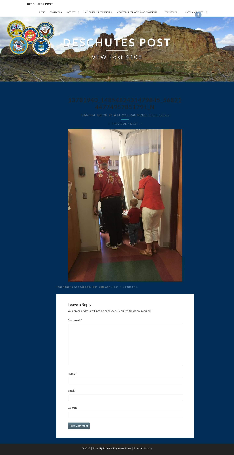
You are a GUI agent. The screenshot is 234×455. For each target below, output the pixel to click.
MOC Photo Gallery (155, 115)
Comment (75, 320)
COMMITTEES (170, 12)
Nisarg (148, 448)
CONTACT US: (56, 12)
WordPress (125, 448)
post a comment (124, 287)
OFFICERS (72, 12)
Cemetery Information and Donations (137, 12)
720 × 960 (128, 115)
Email (72, 390)
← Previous (117, 124)
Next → (136, 124)
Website (73, 408)
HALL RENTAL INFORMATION (97, 12)
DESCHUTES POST (40, 4)
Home (42, 12)
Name (72, 373)
